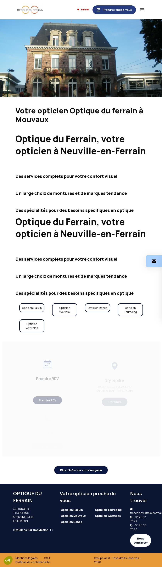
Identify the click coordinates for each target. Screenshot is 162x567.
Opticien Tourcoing (130, 310)
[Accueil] (30, 9)
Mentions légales (26, 558)
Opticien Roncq (97, 308)
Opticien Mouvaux (64, 310)
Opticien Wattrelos (32, 326)
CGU (47, 558)
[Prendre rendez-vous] (114, 9)
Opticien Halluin (32, 308)
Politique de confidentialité (32, 562)
